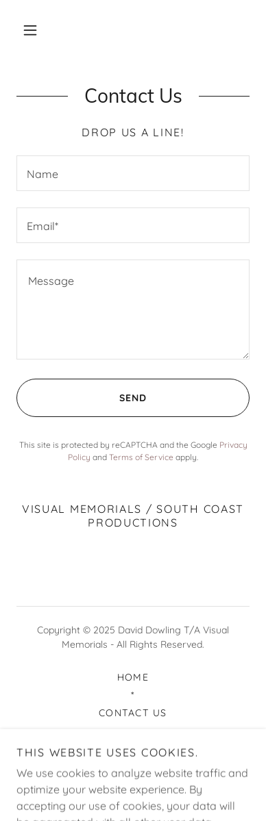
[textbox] (133, 173)
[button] (30, 30)
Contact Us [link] (133, 713)
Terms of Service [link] (141, 457)
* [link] (133, 695)
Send (81, 398)
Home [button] (133, 677)
